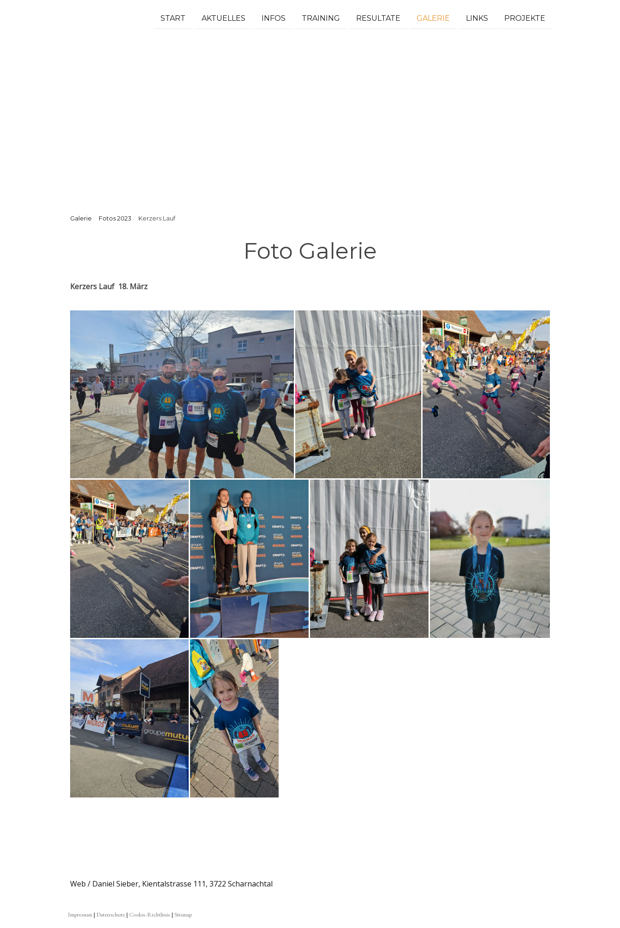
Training (321, 17)
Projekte (524, 17)
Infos (274, 17)
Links (477, 17)
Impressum (80, 914)
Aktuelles (223, 17)
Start (173, 17)
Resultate (378, 17)
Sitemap (183, 914)
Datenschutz (110, 914)
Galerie (433, 17)
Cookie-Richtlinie (149, 914)
